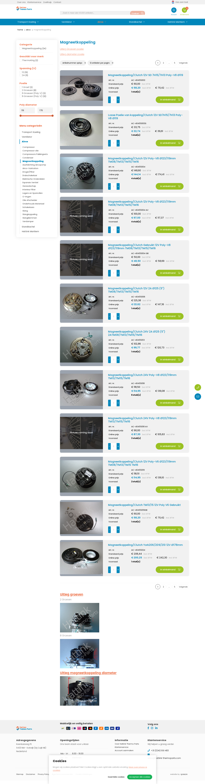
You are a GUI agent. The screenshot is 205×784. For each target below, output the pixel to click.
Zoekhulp (47, 2)
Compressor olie (30, 150)
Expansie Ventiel (30, 182)
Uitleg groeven (71, 594)
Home (20, 29)
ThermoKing (30, 60)
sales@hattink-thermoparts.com (164, 761)
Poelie (23, 83)
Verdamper (28, 221)
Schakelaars (28, 207)
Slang (25, 210)
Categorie (25, 44)
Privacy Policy (43, 778)
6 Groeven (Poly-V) (34, 93)
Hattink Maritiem (176, 21)
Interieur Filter (29, 189)
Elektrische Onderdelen (33, 179)
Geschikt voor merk (31, 56)
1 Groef (27, 87)
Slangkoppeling (29, 214)
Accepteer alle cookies (139, 777)
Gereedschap (29, 186)
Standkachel (135, 21)
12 (25, 72)
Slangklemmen (29, 217)
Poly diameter (28, 105)
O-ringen (26, 196)
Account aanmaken (124, 754)
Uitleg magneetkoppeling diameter (88, 673)
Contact (57, 2)
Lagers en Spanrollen (32, 193)
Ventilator (67, 21)
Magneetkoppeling (34, 48)
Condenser (27, 157)
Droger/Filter (28, 171)
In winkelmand (170, 99)
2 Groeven (29, 90)
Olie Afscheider (29, 200)
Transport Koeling (27, 21)
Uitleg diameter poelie (72, 54)
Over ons (21, 2)
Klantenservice (34, 2)
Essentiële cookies (116, 777)
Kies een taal (180, 2)
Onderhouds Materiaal (33, 203)
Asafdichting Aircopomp (34, 164)
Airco (100, 21)
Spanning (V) (27, 68)
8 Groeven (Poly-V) (34, 96)
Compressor (28, 147)
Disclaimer (30, 778)
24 (25, 75)
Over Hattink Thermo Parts (127, 747)
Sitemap (19, 778)
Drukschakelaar (29, 175)
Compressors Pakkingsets (35, 154)
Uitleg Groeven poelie (72, 49)
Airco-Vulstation (30, 168)
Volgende (183, 63)
